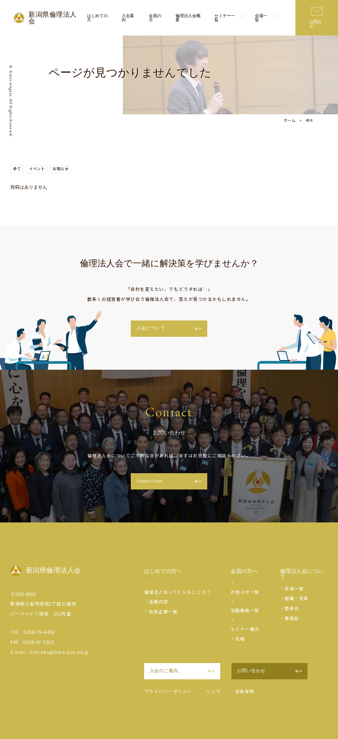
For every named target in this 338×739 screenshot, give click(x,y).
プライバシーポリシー (168, 691)
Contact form (168, 481)
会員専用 (244, 691)
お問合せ (315, 24)
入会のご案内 (182, 670)
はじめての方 (97, 17)
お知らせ (61, 169)
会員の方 (155, 17)
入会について (168, 328)
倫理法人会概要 (188, 17)
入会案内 (128, 17)
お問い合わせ (269, 670)
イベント (37, 169)
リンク (213, 691)
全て (17, 169)
